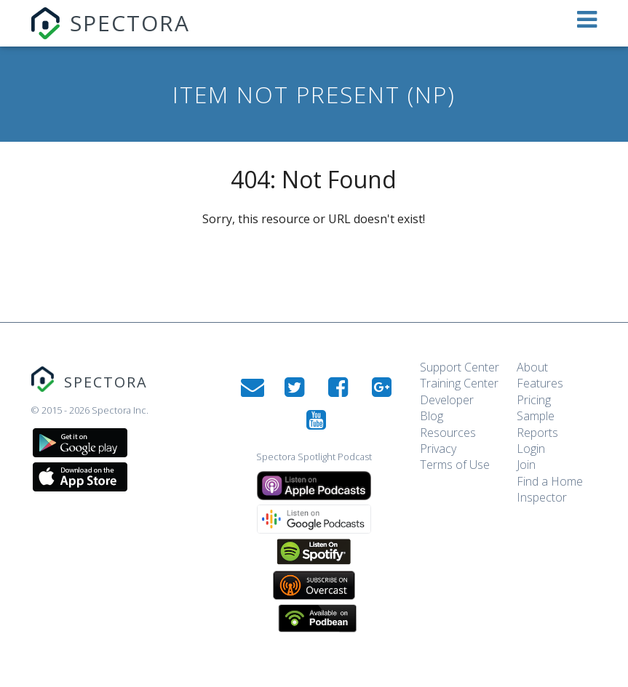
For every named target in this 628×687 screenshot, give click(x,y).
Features (540, 383)
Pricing (534, 400)
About (532, 367)
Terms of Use (455, 465)
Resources (448, 433)
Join (526, 465)
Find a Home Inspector (550, 489)
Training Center (459, 383)
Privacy (438, 449)
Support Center (459, 367)
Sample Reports (537, 424)
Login (531, 449)
